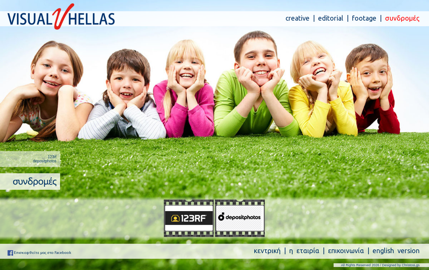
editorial (330, 18)
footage (364, 18)
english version (396, 250)
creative (297, 18)
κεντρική (267, 250)
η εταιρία (304, 250)
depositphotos (44, 161)
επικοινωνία (346, 250)
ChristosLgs (411, 265)
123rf (52, 157)
